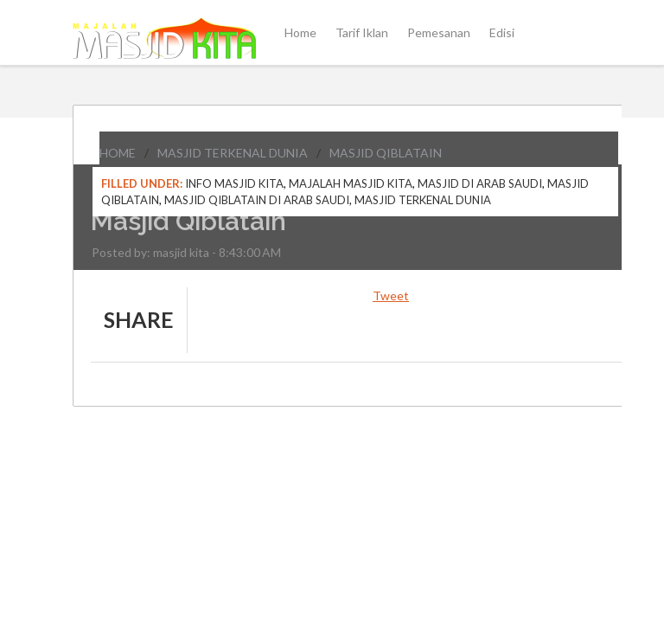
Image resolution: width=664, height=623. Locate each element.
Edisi (501, 33)
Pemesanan (438, 33)
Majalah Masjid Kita (350, 183)
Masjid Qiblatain (385, 152)
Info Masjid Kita (234, 183)
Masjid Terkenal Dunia (232, 152)
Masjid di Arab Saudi (480, 183)
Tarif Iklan (361, 33)
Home (300, 33)
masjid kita (181, 252)
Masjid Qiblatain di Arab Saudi (256, 200)
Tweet (391, 295)
